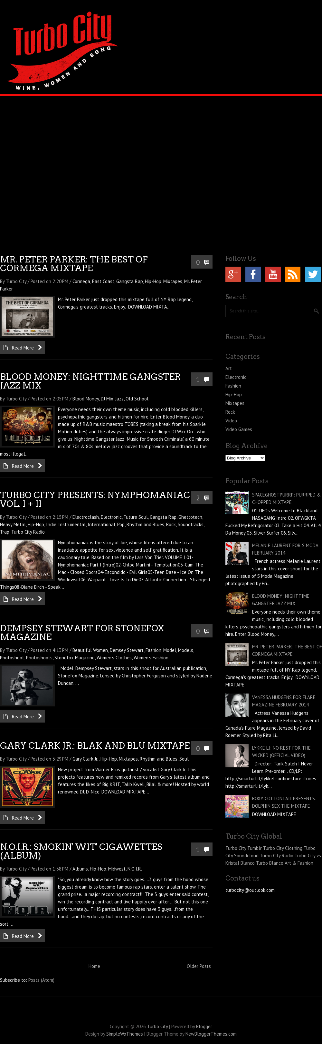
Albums (80, 869)
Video (231, 421)
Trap (4, 532)
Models (185, 650)
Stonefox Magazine (74, 658)
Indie (51, 524)
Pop (121, 524)
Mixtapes (172, 281)
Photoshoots (39, 658)
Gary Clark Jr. (85, 759)
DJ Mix (107, 399)
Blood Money (85, 399)
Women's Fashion (151, 658)
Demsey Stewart (127, 650)
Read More (23, 348)
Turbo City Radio (28, 532)
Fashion (153, 650)
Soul (184, 759)
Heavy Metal (13, 524)
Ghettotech (190, 517)
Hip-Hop (153, 281)
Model (169, 650)
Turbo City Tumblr (243, 848)
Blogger (204, 1026)
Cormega (81, 281)
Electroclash (85, 517)
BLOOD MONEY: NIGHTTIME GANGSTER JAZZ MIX (90, 381)
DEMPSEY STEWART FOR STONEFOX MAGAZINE (82, 632)
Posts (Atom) (41, 980)
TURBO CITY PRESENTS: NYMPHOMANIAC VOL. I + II (95, 499)
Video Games (238, 429)
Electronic (111, 517)
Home (94, 966)
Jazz (119, 399)
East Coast (103, 281)
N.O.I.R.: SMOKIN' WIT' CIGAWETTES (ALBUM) (81, 851)
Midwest (117, 869)
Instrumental (72, 524)
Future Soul (136, 517)
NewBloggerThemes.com (211, 1034)
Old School (137, 399)
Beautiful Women (90, 650)
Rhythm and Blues (145, 524)
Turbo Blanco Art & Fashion (284, 863)
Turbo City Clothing (282, 848)
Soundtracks (191, 524)
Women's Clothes (114, 658)
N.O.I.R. (135, 869)
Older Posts (199, 966)
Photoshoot (12, 658)
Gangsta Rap (129, 281)
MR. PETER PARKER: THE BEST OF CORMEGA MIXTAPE (74, 263)
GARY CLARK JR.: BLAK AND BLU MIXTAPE (95, 745)
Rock (171, 524)
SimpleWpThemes (124, 1034)
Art (228, 368)
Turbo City (157, 1026)
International (101, 524)
